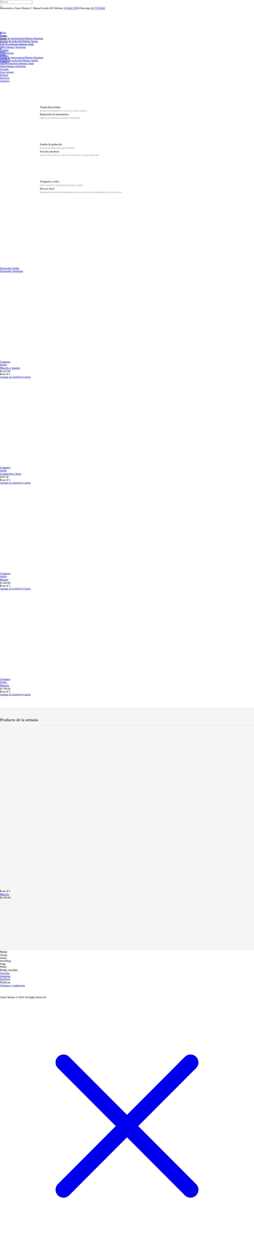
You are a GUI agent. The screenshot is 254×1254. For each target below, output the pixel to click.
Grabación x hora (10, 473)
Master (4, 579)
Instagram (5, 976)
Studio (3, 364)
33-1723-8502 (97, 8)
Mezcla (4, 685)
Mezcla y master (10, 368)
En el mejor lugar (42, 914)
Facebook (5, 979)
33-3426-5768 (70, 8)
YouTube (4, 973)
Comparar (5, 361)
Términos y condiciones (12, 985)
